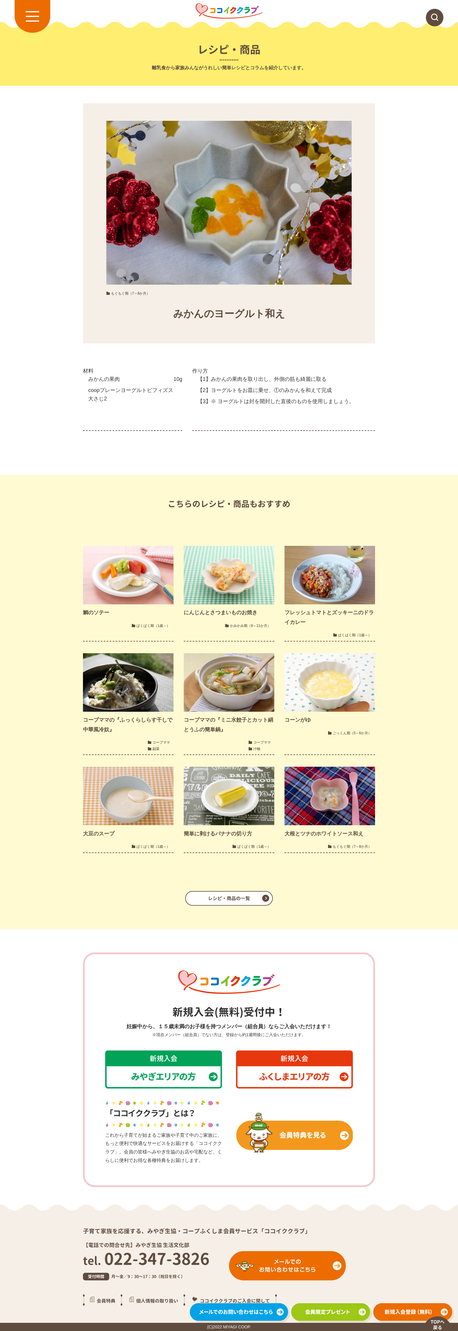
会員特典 (106, 1300)
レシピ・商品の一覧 (229, 898)
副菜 (155, 749)
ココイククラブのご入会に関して (235, 1300)
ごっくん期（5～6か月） (352, 733)
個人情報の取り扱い (157, 1300)
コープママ (161, 742)
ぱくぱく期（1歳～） (153, 626)
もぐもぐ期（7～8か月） (130, 293)
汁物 (256, 749)
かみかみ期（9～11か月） (250, 626)
